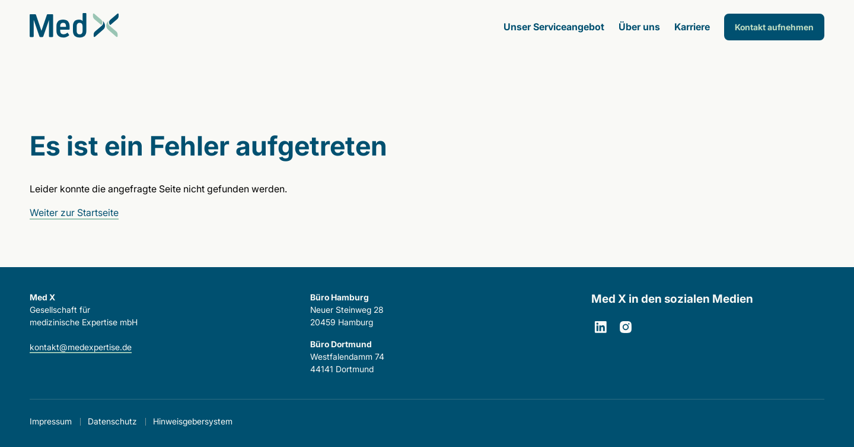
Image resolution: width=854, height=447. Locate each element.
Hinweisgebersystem (192, 421)
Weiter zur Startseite (74, 212)
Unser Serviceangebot (554, 27)
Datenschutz (112, 421)
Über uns (639, 27)
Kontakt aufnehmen (774, 27)
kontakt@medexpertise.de (81, 347)
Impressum (51, 421)
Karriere (692, 27)
